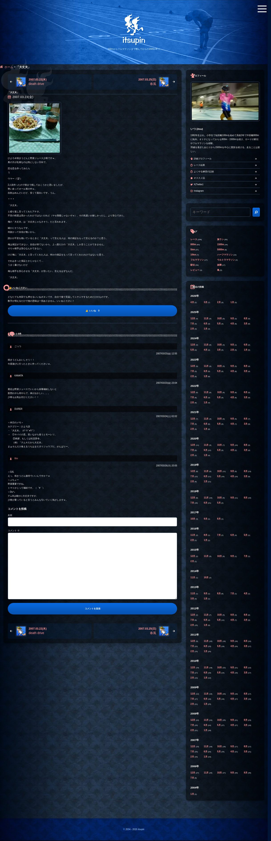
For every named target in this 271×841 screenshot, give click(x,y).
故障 (219, 265)
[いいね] (92, 310)
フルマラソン (197, 260)
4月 (192, 302)
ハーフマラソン (225, 254)
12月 (193, 318)
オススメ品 (199, 178)
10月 (219, 318)
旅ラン (220, 239)
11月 (206, 318)
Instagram (199, 191)
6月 (206, 323)
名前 (10, 515)
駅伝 (192, 265)
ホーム (8, 67)
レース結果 (199, 165)
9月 (233, 318)
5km (192, 249)
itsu (16, 458)
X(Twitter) (198, 184)
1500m (220, 244)
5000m (220, 249)
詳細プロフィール (203, 158)
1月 (233, 302)
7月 (192, 323)
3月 (206, 302)
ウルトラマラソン (226, 260)
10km (193, 254)
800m (193, 244)
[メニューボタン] (262, 9)
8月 (246, 318)
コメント (14, 530)
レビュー (194, 270)
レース (193, 239)
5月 (219, 323)
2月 (219, 302)
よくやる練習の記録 (204, 171)
